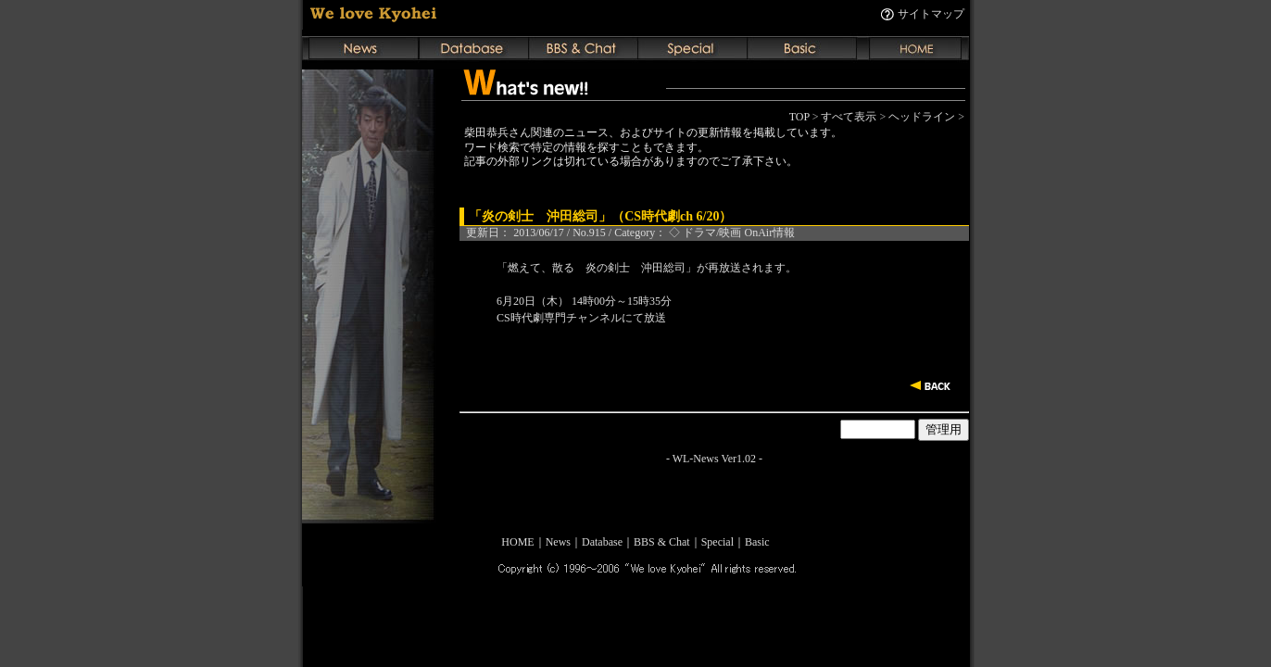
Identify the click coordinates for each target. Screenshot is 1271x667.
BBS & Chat (662, 541)
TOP (799, 116)
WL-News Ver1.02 (714, 458)
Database (602, 541)
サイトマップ (931, 13)
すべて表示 (848, 116)
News (558, 541)
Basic (757, 541)
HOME (517, 541)
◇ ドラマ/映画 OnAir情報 (732, 232)
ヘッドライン (921, 116)
